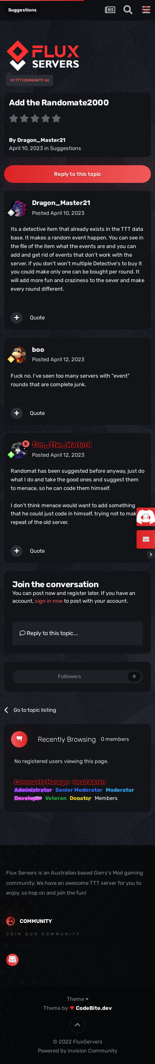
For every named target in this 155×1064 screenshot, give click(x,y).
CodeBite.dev (94, 1008)
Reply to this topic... (49, 633)
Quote (37, 317)
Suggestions (65, 148)
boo (38, 349)
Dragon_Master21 (41, 140)
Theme (78, 999)
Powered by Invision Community (77, 1051)
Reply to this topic (77, 174)
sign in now (49, 601)
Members (106, 798)
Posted (58, 213)
